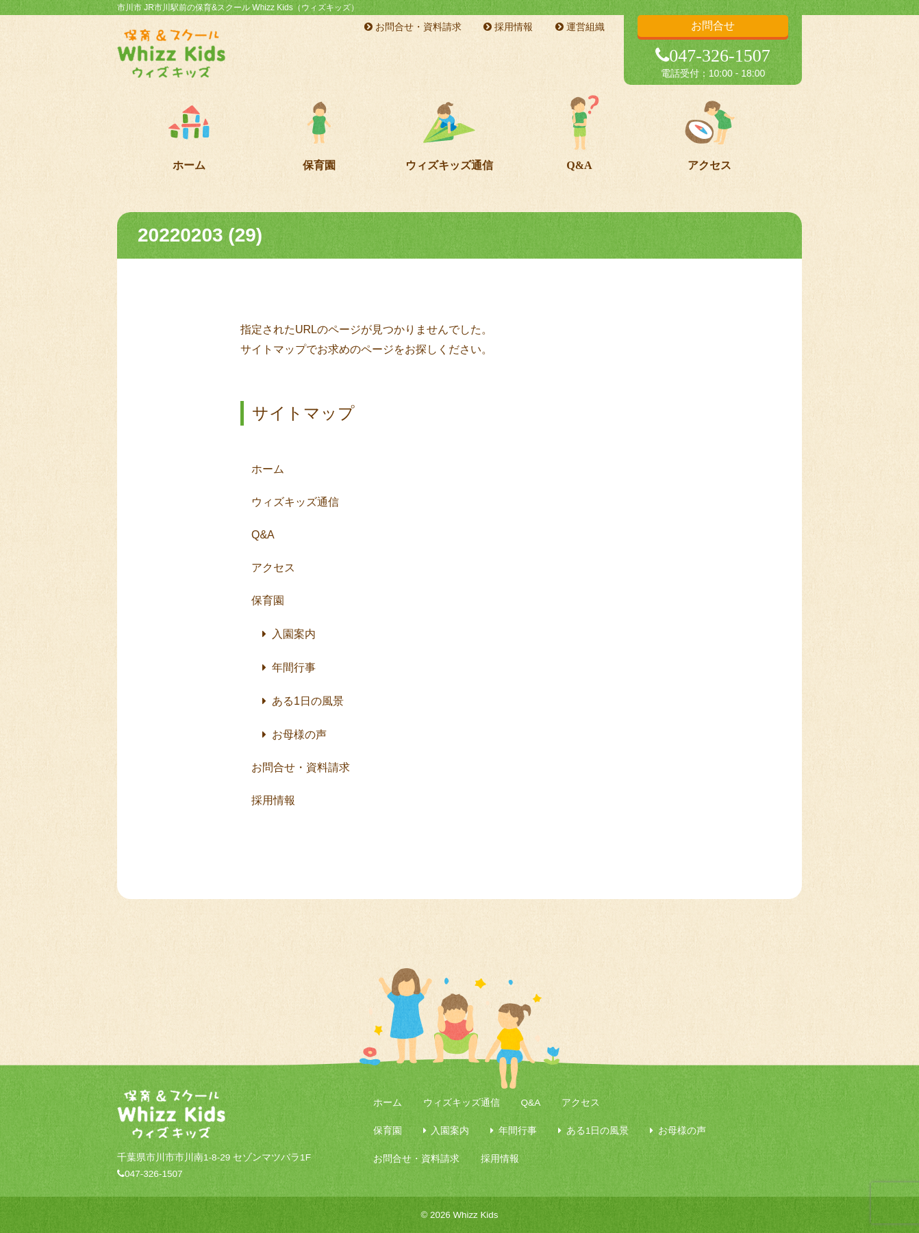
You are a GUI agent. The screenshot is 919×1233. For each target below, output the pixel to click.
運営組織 (580, 26)
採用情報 (508, 26)
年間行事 (294, 667)
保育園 (319, 165)
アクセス (709, 165)
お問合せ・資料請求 (413, 26)
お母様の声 (299, 734)
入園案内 (294, 634)
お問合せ (713, 25)
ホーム (189, 165)
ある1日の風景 (308, 701)
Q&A (579, 165)
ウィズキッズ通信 (449, 165)
